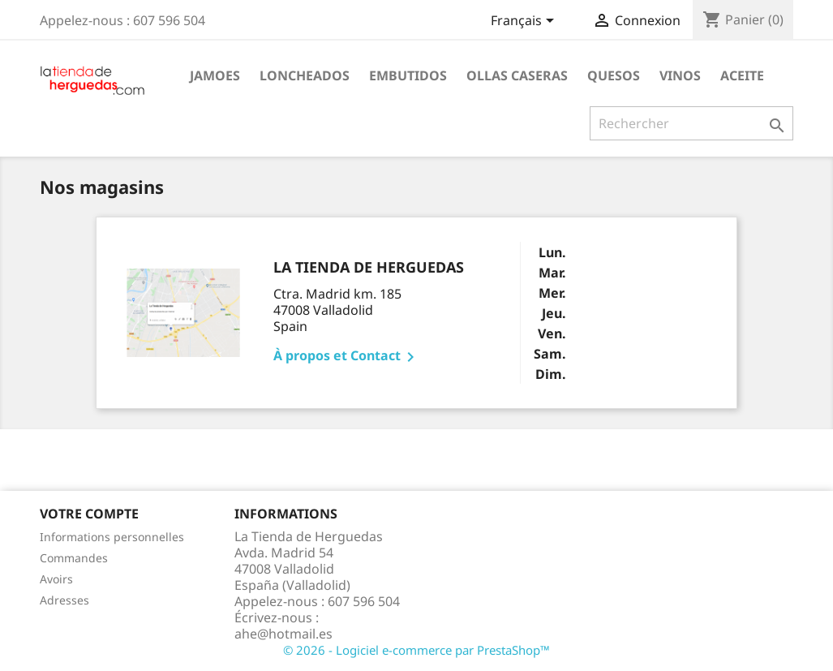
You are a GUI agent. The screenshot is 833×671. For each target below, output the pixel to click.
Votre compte (89, 514)
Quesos (613, 75)
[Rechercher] (691, 123)
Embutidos (408, 75)
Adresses (64, 600)
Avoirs (56, 579)
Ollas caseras (517, 75)
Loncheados (305, 75)
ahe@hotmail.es (283, 634)
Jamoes (215, 75)
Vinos (680, 75)
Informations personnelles (112, 536)
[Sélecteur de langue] (525, 22)
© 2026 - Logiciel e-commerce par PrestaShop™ (416, 650)
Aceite (742, 75)
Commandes (74, 558)
